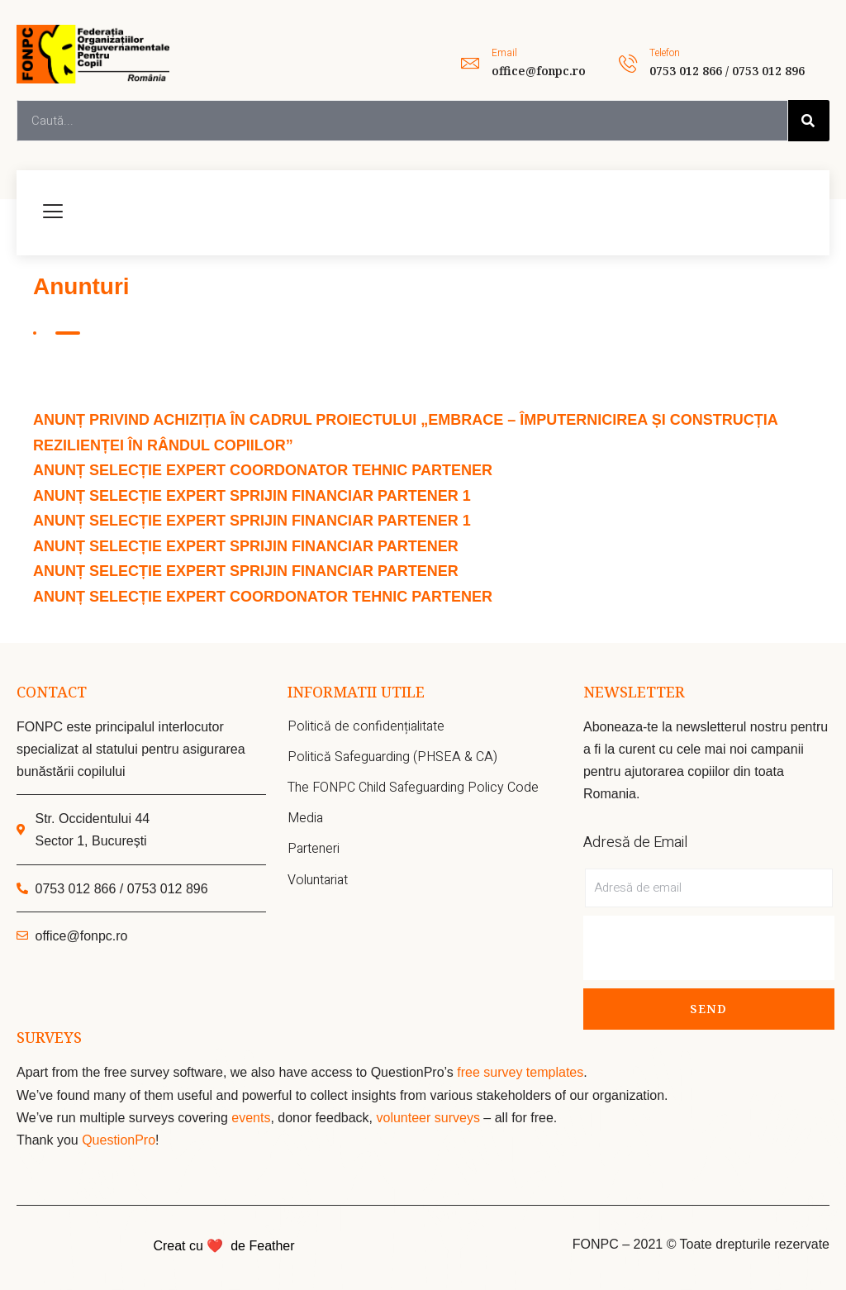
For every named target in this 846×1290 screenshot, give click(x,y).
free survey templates (520, 1072)
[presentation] (708, 948)
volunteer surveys (429, 1118)
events (250, 1118)
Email (504, 52)
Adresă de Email (635, 842)
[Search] (808, 120)
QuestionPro (118, 1140)
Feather (271, 1246)
